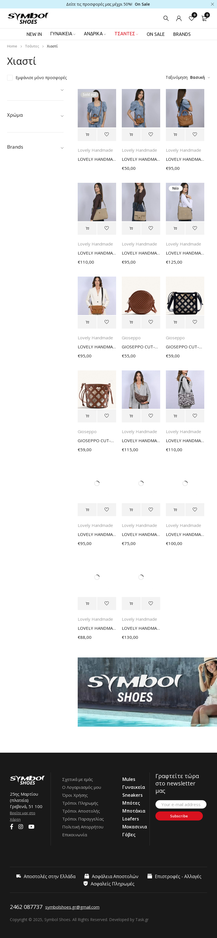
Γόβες (128, 834)
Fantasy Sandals (29, 240)
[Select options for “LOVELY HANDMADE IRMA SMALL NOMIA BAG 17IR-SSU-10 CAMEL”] (87, 322)
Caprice (21, 224)
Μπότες (131, 803)
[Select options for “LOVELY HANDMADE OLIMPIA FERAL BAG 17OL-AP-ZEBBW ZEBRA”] (175, 415)
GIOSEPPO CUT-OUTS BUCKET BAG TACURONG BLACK (185, 346)
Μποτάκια (134, 811)
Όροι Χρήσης (75, 795)
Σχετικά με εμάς (77, 779)
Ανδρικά (16, 99)
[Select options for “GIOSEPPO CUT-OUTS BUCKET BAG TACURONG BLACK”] (175, 322)
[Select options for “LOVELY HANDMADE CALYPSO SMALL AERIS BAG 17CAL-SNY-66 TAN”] (175, 134)
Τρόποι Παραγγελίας (83, 819)
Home (12, 46)
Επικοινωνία (74, 834)
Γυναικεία (19, 91)
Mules (14, 123)
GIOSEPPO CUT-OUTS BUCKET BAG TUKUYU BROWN (97, 440)
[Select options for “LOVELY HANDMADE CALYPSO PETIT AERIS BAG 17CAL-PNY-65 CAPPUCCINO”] (87, 134)
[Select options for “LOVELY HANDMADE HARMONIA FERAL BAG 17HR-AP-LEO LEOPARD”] (131, 415)
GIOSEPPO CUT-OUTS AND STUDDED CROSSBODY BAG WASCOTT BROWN (141, 346)
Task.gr (142, 919)
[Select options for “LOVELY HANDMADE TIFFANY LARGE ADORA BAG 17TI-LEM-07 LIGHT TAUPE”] (131, 603)
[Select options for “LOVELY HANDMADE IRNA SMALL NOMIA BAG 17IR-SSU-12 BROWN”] (87, 509)
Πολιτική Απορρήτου (82, 827)
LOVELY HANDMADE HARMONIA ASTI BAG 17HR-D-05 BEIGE (97, 628)
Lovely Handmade (30, 271)
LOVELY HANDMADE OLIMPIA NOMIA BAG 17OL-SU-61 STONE (97, 253)
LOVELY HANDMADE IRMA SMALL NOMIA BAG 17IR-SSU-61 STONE (141, 253)
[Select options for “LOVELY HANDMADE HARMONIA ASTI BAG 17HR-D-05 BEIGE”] (87, 603)
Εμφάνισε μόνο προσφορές (41, 77)
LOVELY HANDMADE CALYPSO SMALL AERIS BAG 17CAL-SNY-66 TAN (185, 159)
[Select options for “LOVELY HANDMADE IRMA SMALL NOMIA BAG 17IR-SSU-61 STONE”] (131, 228)
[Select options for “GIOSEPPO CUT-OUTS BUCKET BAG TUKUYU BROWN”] (87, 415)
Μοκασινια (134, 827)
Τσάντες (32, 46)
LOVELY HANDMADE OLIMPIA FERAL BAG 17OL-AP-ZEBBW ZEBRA (185, 440)
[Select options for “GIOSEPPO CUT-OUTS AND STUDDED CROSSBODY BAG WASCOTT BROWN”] (131, 322)
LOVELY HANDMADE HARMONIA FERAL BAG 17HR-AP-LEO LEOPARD (141, 440)
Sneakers (132, 795)
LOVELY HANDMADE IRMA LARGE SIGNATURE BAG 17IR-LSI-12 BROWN (185, 534)
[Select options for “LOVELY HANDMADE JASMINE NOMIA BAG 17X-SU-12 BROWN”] (131, 509)
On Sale (142, 4)
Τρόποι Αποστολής (81, 811)
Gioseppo (23, 256)
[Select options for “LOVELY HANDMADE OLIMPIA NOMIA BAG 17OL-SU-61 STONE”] (87, 228)
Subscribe (179, 815)
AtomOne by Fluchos (33, 208)
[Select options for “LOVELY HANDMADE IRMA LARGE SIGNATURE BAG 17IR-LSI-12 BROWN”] (175, 509)
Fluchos (21, 248)
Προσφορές (20, 115)
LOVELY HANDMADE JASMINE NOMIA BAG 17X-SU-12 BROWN (141, 534)
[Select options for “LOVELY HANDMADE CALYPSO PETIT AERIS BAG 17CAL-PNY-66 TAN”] (131, 134)
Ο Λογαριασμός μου (81, 787)
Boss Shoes (25, 216)
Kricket (20, 263)
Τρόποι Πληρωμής (80, 803)
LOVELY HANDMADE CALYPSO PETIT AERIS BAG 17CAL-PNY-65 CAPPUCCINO (97, 159)
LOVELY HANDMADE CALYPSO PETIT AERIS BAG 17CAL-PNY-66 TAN (141, 159)
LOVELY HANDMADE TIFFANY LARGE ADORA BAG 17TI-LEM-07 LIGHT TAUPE (141, 628)
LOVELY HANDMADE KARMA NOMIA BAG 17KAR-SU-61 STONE (185, 253)
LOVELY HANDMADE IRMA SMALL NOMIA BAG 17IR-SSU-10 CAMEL (97, 346)
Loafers (130, 819)
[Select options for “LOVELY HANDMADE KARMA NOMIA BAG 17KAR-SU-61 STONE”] (175, 228)
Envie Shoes (25, 232)
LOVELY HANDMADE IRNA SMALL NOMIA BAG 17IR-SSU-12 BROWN (97, 534)
